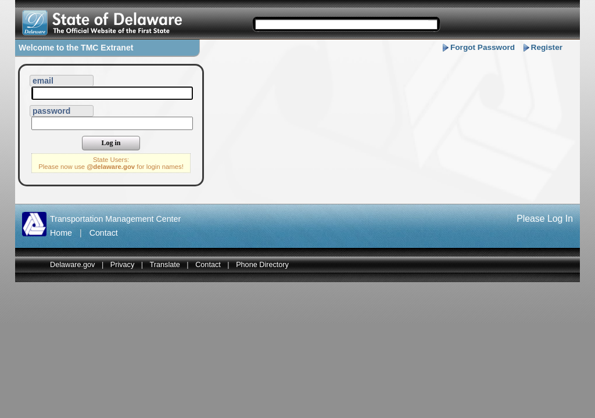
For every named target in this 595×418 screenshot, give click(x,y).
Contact (103, 232)
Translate (165, 265)
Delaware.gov (72, 265)
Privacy (122, 265)
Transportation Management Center (115, 219)
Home (61, 232)
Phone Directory (262, 265)
